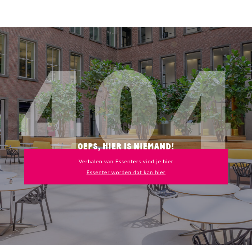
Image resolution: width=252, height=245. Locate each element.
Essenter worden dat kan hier (126, 172)
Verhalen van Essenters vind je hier (125, 161)
